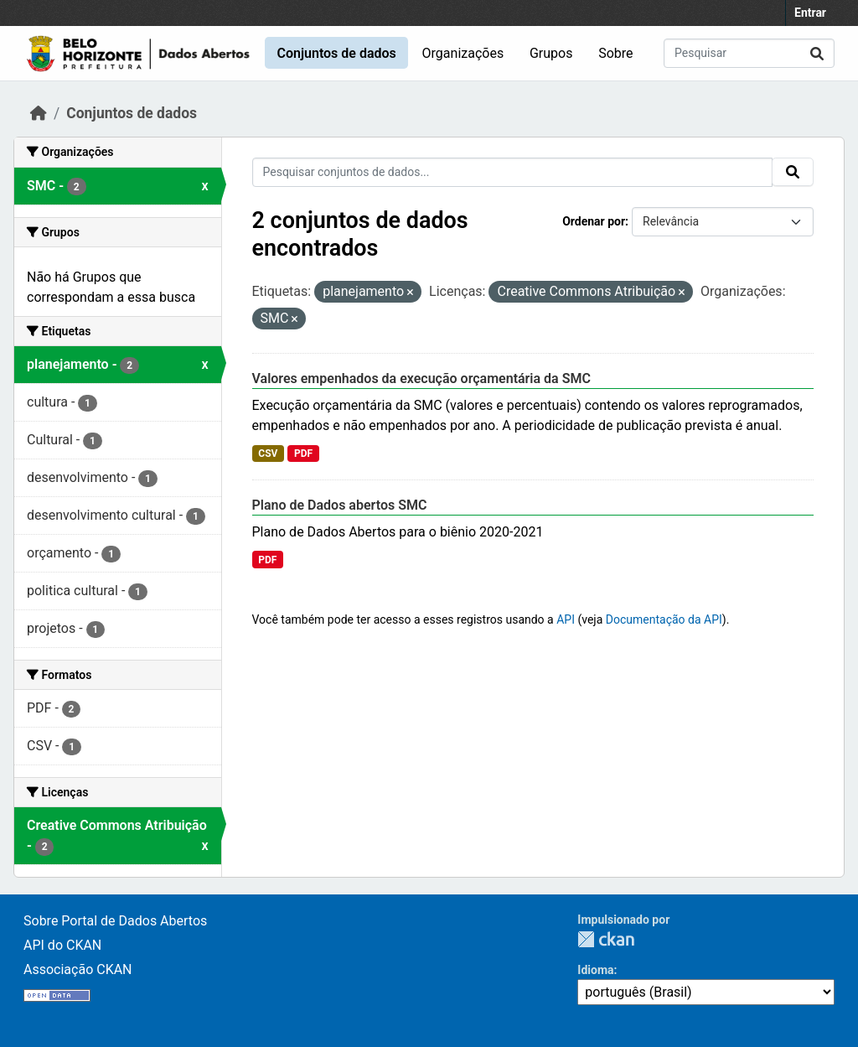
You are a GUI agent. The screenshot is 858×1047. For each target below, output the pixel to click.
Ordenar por (593, 221)
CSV (267, 453)
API (565, 619)
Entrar (810, 12)
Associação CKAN (77, 969)
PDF (303, 453)
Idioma (595, 970)
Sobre (615, 53)
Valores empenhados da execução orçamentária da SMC (421, 378)
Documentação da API (664, 619)
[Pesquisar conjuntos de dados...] (749, 53)
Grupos (551, 53)
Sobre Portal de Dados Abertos (115, 921)
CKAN (605, 939)
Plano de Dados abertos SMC (339, 505)
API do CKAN (62, 945)
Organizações (463, 53)
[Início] (38, 113)
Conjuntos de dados (336, 53)
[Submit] (817, 53)
